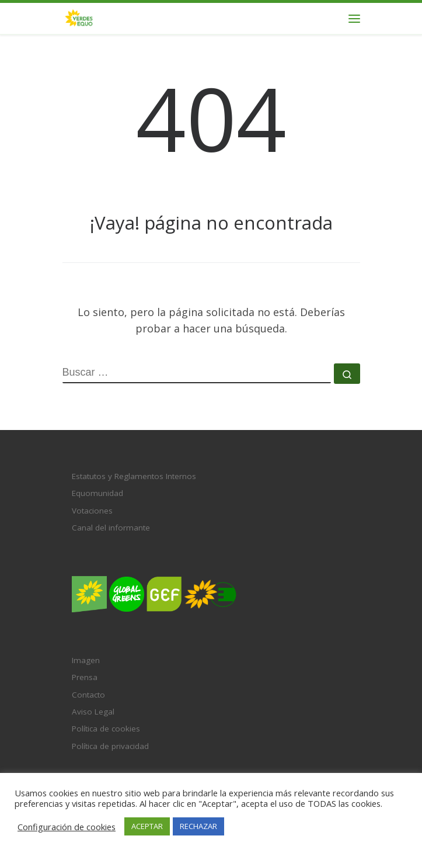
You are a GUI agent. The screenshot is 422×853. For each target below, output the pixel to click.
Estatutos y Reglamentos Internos (134, 476)
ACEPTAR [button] (147, 826)
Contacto (88, 694)
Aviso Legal (93, 711)
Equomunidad (97, 493)
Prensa (84, 677)
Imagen (86, 660)
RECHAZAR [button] (198, 826)
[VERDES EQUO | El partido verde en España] (79, 17)
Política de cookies (106, 728)
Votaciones (92, 510)
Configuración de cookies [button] (67, 826)
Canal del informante (111, 527)
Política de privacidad (110, 746)
